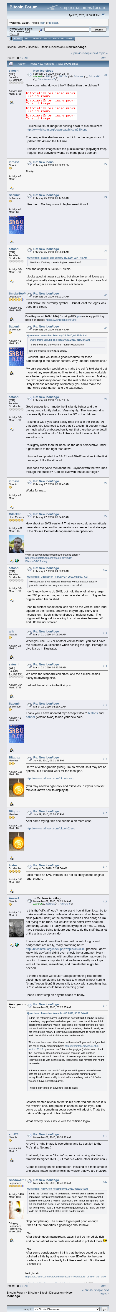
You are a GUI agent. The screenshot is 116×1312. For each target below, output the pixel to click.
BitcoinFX (94, 76)
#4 (105, 250)
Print (103, 57)
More (69, 39)
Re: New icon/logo (46, 195)
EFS (48, 76)
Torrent (14, 34)
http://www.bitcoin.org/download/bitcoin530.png (57, 129)
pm (79, 316)
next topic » (100, 53)
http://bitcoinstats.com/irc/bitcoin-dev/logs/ (48, 558)
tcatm (13, 865)
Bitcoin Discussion (52, 47)
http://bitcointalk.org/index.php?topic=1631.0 (55, 949)
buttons (93, 713)
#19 (105, 1136)
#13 (105, 705)
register (53, 22)
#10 (105, 569)
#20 (105, 1181)
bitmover (78, 76)
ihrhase (14, 162)
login (42, 22)
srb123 (13, 1134)
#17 (105, 901)
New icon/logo (76, 47)
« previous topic (81, 53)
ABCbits (63, 76)
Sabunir (14, 195)
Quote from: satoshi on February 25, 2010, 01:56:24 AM (57, 335)
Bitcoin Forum (16, 47)
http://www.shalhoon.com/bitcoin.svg (50, 778)
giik (11, 631)
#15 (105, 813)
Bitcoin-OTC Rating (36, 561)
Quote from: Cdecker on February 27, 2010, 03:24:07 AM (57, 577)
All (26, 57)
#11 (105, 633)
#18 (105, 1006)
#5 (105, 295)
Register (58, 39)
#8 (105, 482)
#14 (105, 759)
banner (30, 717)
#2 (105, 163)
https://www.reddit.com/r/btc (61, 319)
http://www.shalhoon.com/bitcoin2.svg (50, 828)
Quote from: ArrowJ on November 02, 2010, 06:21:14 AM (57, 1013)
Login (47, 39)
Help (27, 39)
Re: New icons (43, 162)
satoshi (14, 70)
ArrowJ (14, 898)
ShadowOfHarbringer (24, 1180)
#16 (105, 867)
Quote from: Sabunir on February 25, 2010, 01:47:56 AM (57, 258)
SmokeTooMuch (20, 293)
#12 (105, 666)
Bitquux (14, 757)
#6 (105, 328)
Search (37, 39)
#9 (105, 515)
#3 (105, 196)
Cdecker (14, 514)
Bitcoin (32, 47)
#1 (105, 75)
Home (17, 39)
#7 (105, 399)
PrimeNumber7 (46, 79)
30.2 (27, 31)
